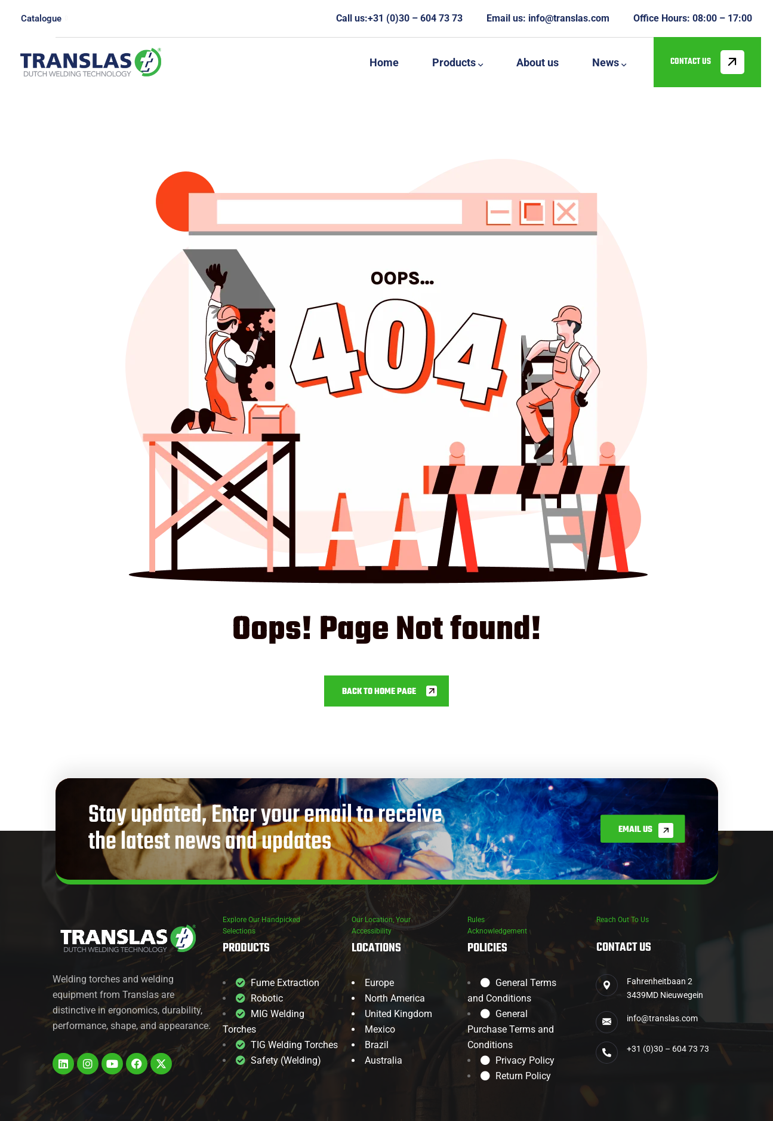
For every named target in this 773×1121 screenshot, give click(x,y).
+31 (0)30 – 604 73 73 (415, 18)
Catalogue (44, 18)
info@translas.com (568, 18)
